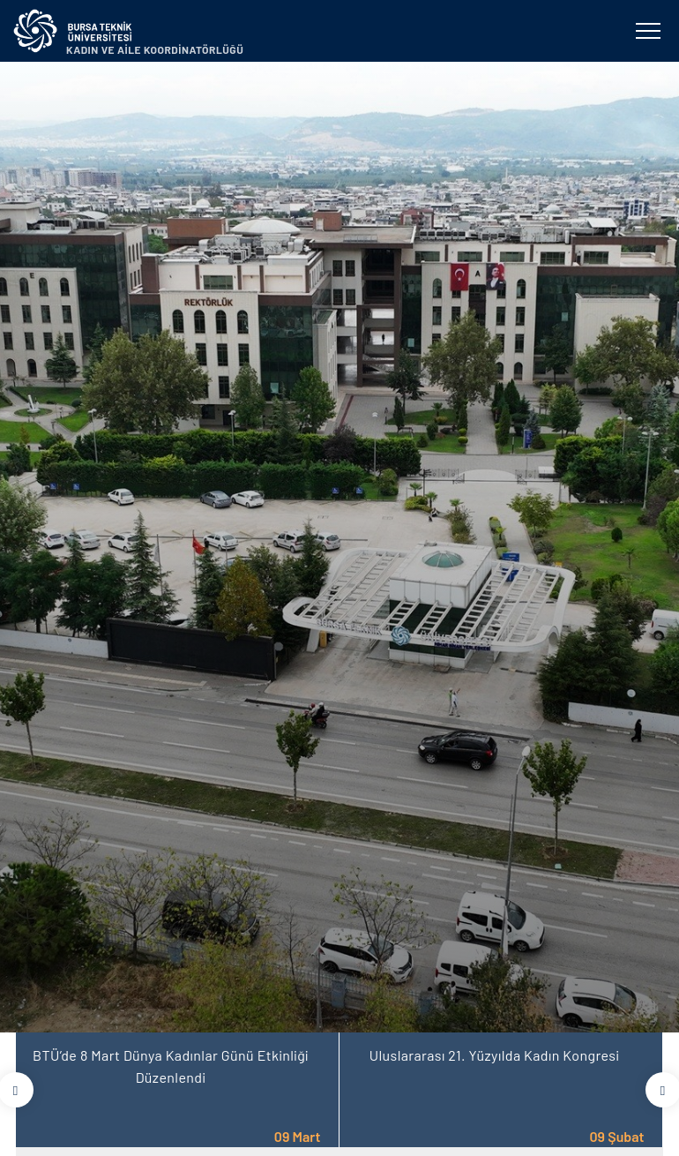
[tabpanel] (339, 547)
